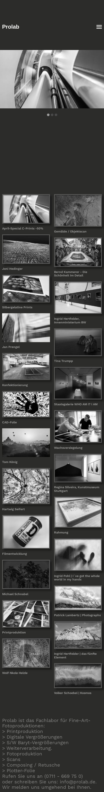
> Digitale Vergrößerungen (32, 737)
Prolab (10, 27)
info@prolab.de (77, 781)
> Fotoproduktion (22, 753)
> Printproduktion (22, 731)
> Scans (11, 759)
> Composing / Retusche (31, 765)
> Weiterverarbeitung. (27, 748)
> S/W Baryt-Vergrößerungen (35, 742)
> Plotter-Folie (18, 770)
